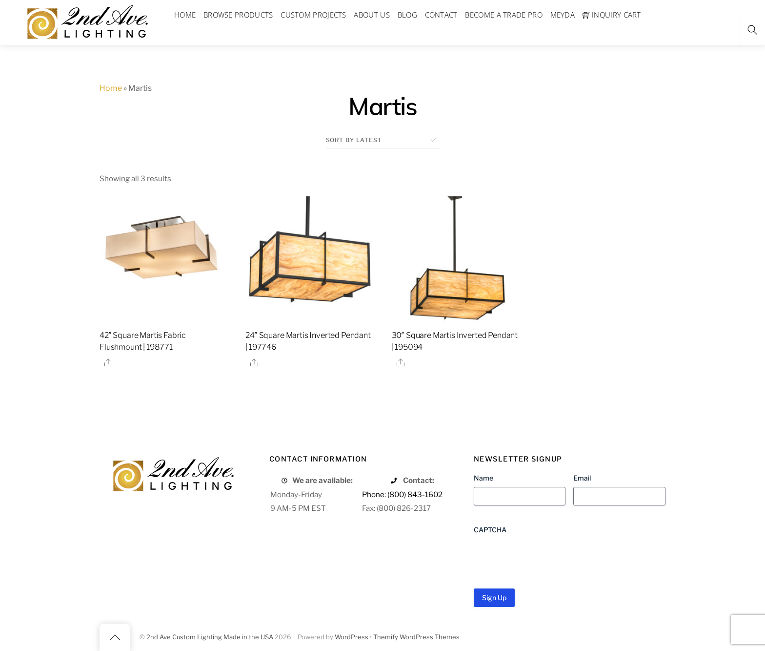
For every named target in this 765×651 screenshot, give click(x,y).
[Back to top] (115, 637)
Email (582, 478)
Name (483, 478)
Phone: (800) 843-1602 (402, 494)
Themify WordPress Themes (416, 637)
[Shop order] (383, 140)
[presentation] (548, 558)
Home (111, 88)
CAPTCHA (490, 529)
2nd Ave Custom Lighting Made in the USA (209, 637)
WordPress (351, 637)
